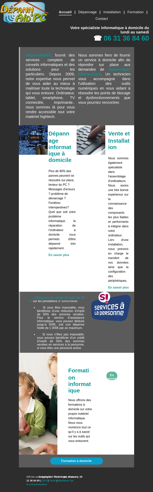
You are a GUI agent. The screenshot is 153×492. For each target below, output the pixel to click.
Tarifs (52, 480)
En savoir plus (58, 255)
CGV (44, 480)
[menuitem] (65, 12)
